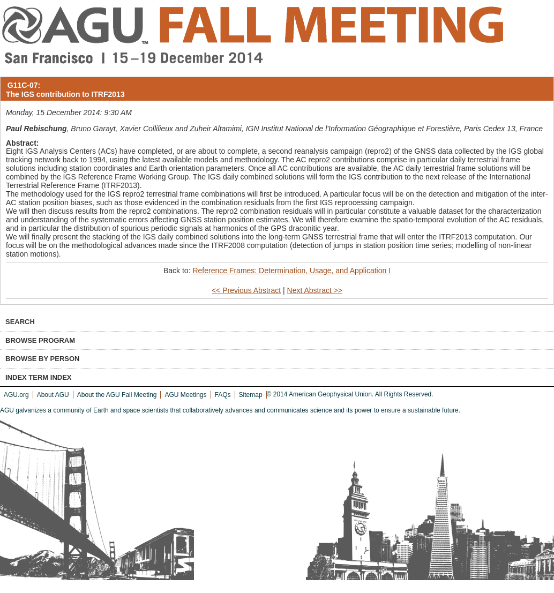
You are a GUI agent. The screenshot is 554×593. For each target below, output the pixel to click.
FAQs (223, 395)
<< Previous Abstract (246, 290)
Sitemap (251, 395)
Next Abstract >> (315, 290)
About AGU (53, 395)
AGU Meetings (185, 395)
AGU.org (16, 395)
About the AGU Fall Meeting (117, 395)
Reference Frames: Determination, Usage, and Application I (291, 270)
